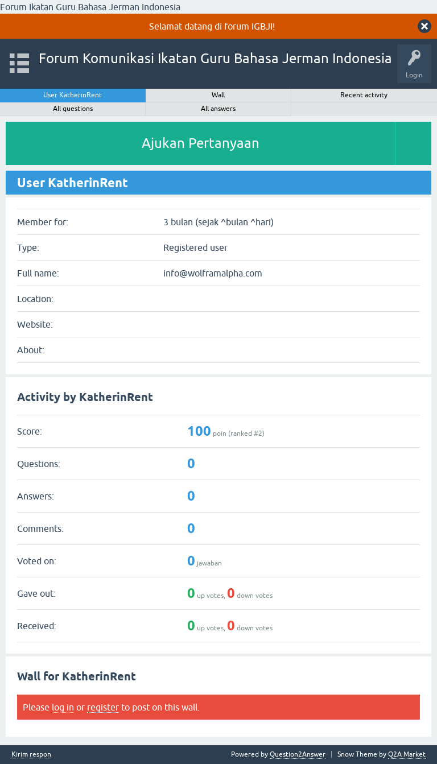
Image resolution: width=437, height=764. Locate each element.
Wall (218, 95)
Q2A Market (407, 754)
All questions (73, 109)
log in (63, 707)
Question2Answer (297, 754)
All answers (218, 109)
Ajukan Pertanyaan (200, 143)
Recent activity (363, 95)
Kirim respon (31, 754)
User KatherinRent (72, 95)
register (103, 707)
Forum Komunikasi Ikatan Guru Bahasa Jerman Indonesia (215, 58)
